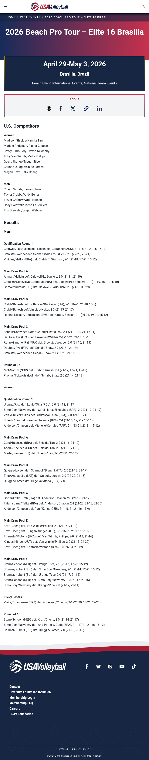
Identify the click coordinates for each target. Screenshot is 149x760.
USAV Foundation (21, 714)
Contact (14, 687)
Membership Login (22, 698)
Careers (14, 708)
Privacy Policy (81, 749)
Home (11, 17)
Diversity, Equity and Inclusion (30, 692)
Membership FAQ (21, 703)
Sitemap (63, 749)
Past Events (30, 17)
